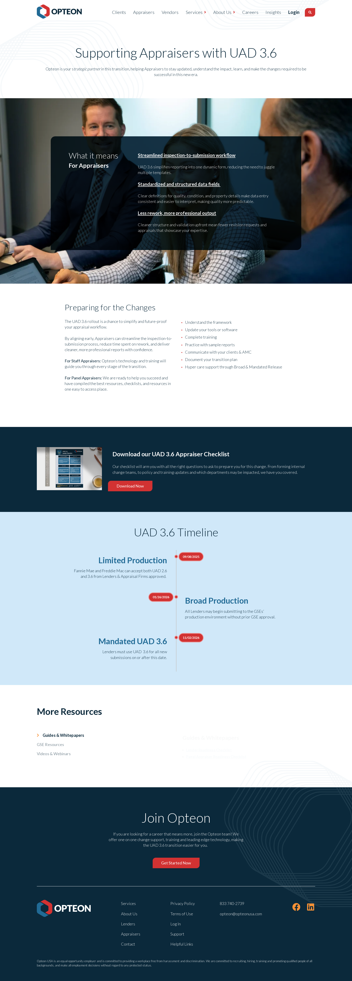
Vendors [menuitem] (160, 12)
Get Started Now (176, 862)
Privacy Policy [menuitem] (182, 903)
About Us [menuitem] (212, 12)
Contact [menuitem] (128, 944)
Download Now (130, 485)
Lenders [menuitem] (128, 923)
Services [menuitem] (184, 12)
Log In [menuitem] (175, 923)
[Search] (310, 12)
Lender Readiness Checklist (205, 750)
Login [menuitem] (289, 12)
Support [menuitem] (177, 933)
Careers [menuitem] (240, 12)
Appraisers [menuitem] (134, 12)
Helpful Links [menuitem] (181, 944)
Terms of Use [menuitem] (181, 913)
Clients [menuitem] (109, 12)
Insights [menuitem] (263, 12)
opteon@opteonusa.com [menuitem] (241, 913)
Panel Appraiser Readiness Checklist (213, 757)
